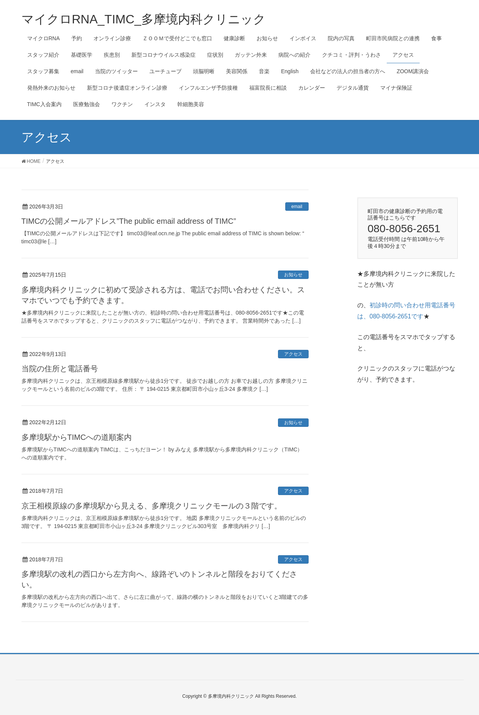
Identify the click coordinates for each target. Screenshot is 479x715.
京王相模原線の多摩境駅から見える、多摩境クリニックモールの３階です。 (151, 506)
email (296, 206)
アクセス (293, 354)
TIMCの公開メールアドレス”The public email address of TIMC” (128, 221)
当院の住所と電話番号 (59, 368)
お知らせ (293, 274)
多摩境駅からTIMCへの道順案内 (76, 437)
